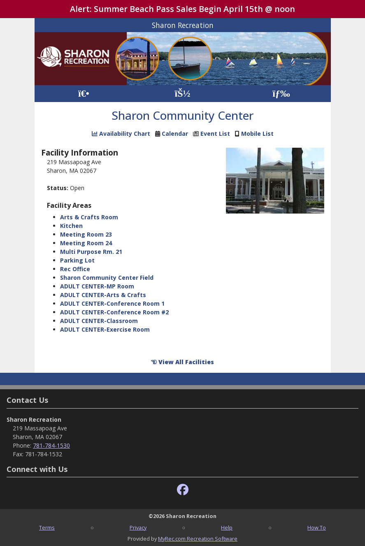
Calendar (175, 133)
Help (226, 527)
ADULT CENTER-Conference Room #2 (114, 312)
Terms (47, 527)
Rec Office (75, 269)
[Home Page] (83, 93)
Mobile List (257, 133)
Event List (215, 133)
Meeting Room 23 (86, 234)
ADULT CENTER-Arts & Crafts (103, 295)
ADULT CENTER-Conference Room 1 (112, 303)
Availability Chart (121, 133)
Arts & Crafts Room (89, 217)
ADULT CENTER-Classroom (99, 321)
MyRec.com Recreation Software (197, 538)
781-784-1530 (51, 445)
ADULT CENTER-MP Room (97, 286)
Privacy (138, 527)
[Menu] (281, 93)
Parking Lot (77, 260)
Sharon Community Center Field (106, 277)
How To (316, 527)
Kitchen (71, 226)
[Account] (182, 93)
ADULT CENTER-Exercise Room (105, 329)
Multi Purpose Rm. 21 (91, 252)
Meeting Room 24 (86, 243)
